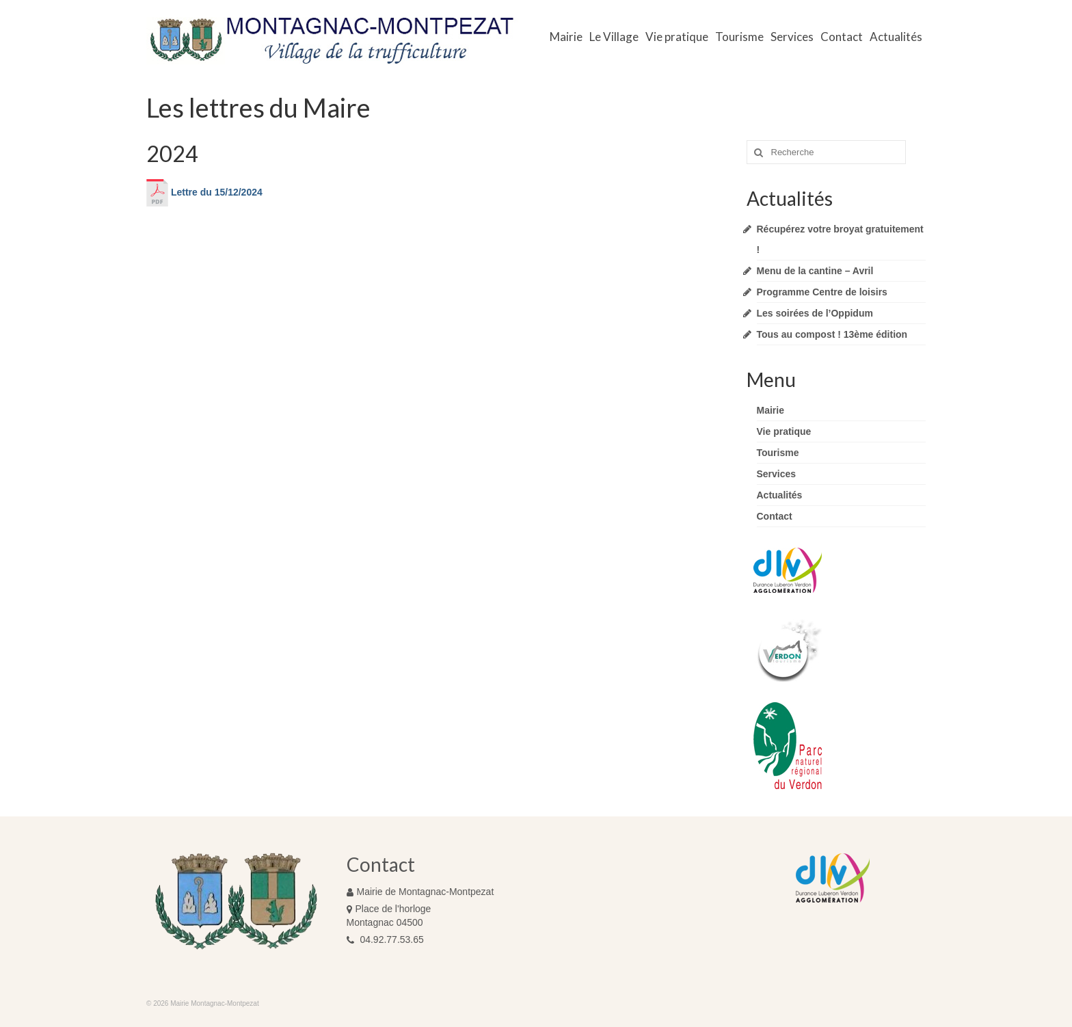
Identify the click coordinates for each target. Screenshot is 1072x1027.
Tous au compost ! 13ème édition (832, 334)
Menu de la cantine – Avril (815, 270)
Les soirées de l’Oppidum (815, 313)
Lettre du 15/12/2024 (204, 192)
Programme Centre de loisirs (822, 291)
